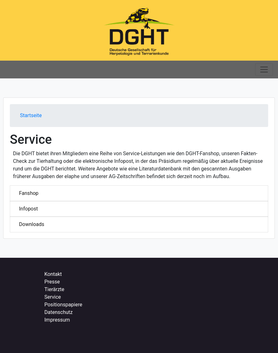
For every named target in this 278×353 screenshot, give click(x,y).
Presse (52, 282)
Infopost (28, 209)
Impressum (57, 320)
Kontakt (53, 274)
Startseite (31, 115)
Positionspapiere (63, 305)
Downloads (31, 224)
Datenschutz (58, 312)
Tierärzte (54, 289)
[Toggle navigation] (264, 69)
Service (52, 297)
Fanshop (28, 193)
